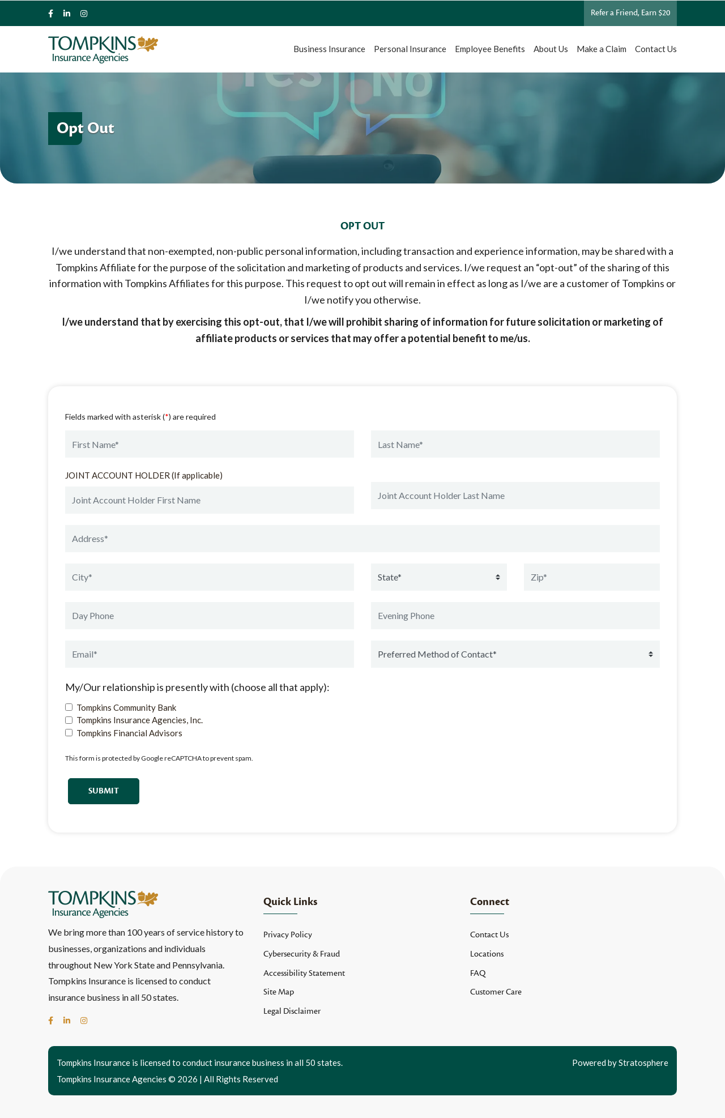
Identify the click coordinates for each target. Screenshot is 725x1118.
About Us (551, 49)
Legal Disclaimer (292, 1011)
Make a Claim (601, 49)
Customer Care (496, 992)
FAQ (477, 973)
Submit (103, 791)
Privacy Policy (287, 934)
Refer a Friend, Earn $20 (630, 12)
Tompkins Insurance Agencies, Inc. (139, 720)
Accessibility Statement (304, 973)
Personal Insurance (410, 49)
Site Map (278, 992)
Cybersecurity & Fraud (301, 954)
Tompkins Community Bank (126, 707)
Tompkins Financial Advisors (129, 733)
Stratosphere (643, 1062)
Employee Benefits (490, 49)
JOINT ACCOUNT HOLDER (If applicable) (144, 475)
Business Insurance (329, 49)
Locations (487, 954)
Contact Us (656, 49)
